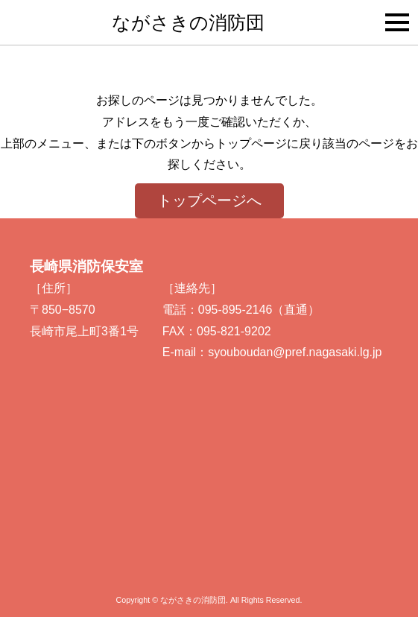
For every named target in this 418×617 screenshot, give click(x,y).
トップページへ (209, 200)
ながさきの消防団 (188, 22)
